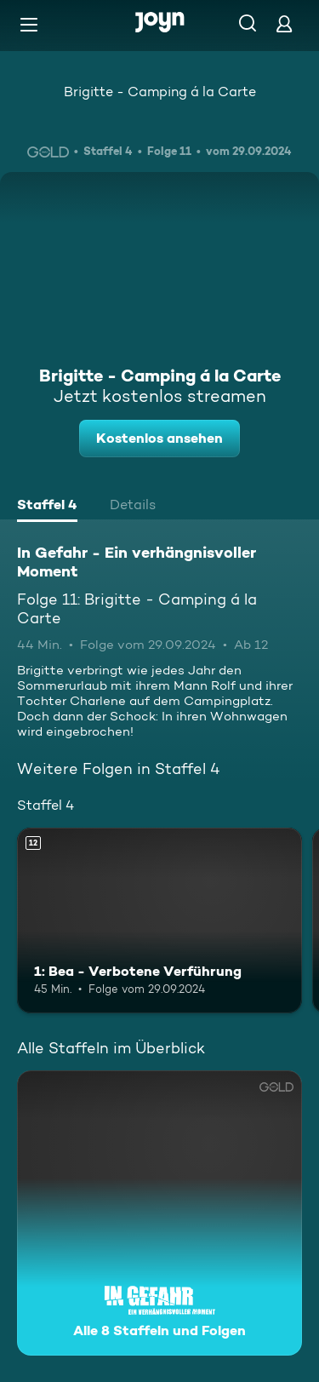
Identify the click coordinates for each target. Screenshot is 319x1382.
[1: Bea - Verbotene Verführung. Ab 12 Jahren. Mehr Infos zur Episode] (159, 920)
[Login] (284, 23)
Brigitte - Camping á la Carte (160, 91)
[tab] (47, 506)
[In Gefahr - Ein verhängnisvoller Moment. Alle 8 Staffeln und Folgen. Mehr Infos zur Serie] (159, 1213)
